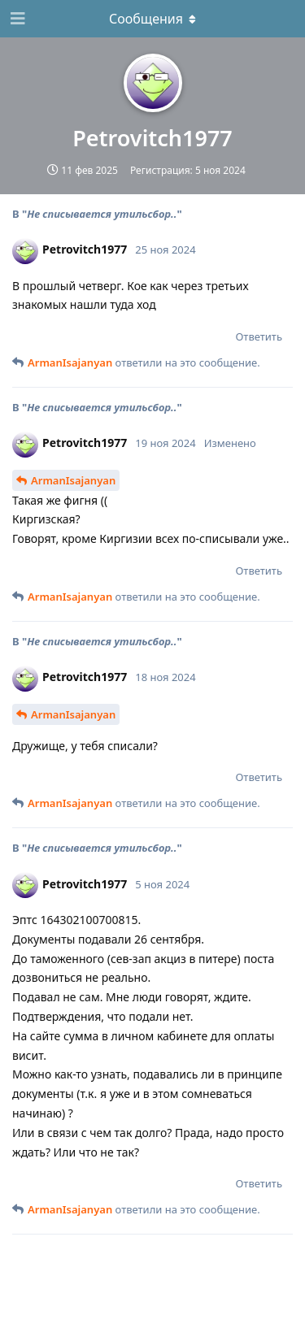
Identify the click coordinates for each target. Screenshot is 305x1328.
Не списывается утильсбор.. (101, 213)
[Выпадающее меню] (153, 18)
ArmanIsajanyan (73, 480)
